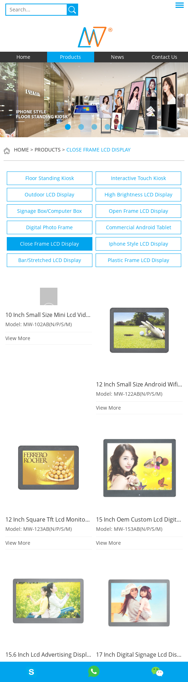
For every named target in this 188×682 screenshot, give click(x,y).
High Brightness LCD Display (138, 194)
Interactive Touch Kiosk (138, 178)
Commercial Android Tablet (138, 227)
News (117, 56)
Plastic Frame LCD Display (138, 260)
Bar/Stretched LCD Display (49, 260)
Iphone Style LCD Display (138, 243)
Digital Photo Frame (49, 227)
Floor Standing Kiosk (49, 178)
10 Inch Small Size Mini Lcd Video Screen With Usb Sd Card (83, 315)
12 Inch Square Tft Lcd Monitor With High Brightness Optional (88, 519)
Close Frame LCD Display (98, 149)
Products (70, 56)
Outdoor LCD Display (49, 194)
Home (23, 56)
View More (17, 338)
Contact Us (164, 56)
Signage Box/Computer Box (49, 210)
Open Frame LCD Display (138, 210)
